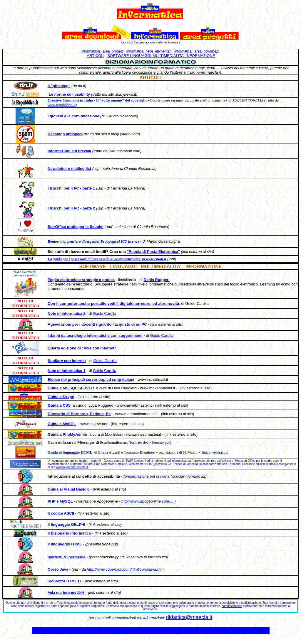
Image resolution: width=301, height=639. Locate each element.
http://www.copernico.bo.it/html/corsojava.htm (125, 569)
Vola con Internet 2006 (66, 592)
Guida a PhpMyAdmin (67, 434)
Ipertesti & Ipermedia (67, 557)
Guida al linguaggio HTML (70, 452)
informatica (183, 51)
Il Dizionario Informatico (69, 533)
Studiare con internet (67, 361)
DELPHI (78, 524)
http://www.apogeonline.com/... (147, 501)
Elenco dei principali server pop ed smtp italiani (91, 379)
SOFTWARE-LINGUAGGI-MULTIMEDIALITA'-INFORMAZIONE (161, 55)
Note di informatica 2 (67, 313)
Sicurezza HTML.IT (64, 581)
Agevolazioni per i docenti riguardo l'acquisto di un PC (97, 324)
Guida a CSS (59, 405)
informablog (90, 51)
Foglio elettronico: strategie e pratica (81, 280)
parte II (95, 460)
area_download (207, 51)
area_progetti (113, 51)
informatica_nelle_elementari (148, 51)
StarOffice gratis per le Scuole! (75, 226)
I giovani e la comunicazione (73, 116)
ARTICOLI (95, 55)
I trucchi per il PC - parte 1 (71, 188)
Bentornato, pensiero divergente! (74, 241)
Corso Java (58, 569)
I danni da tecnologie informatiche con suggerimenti (95, 335)
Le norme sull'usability (69, 94)
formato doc (139, 442)
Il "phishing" (59, 86)
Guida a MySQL (62, 424)
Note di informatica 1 (67, 370)
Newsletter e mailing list (69, 168)
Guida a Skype (61, 397)
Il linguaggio (59, 524)
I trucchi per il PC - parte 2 (71, 208)
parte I (84, 460)
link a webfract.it (215, 452)
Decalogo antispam (65, 134)
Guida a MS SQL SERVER (71, 388)
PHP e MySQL (60, 501)
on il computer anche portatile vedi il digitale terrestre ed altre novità (114, 303)
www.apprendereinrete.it (72, 467)
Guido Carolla (104, 313)
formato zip (197, 476)
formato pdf (161, 442)
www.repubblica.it (62, 105)
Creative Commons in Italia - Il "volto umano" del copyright (97, 100)
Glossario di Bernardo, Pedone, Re (79, 414)
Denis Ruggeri (157, 280)
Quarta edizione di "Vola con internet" (82, 348)
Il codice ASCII (61, 513)
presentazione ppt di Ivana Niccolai (154, 476)
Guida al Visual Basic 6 (68, 489)
